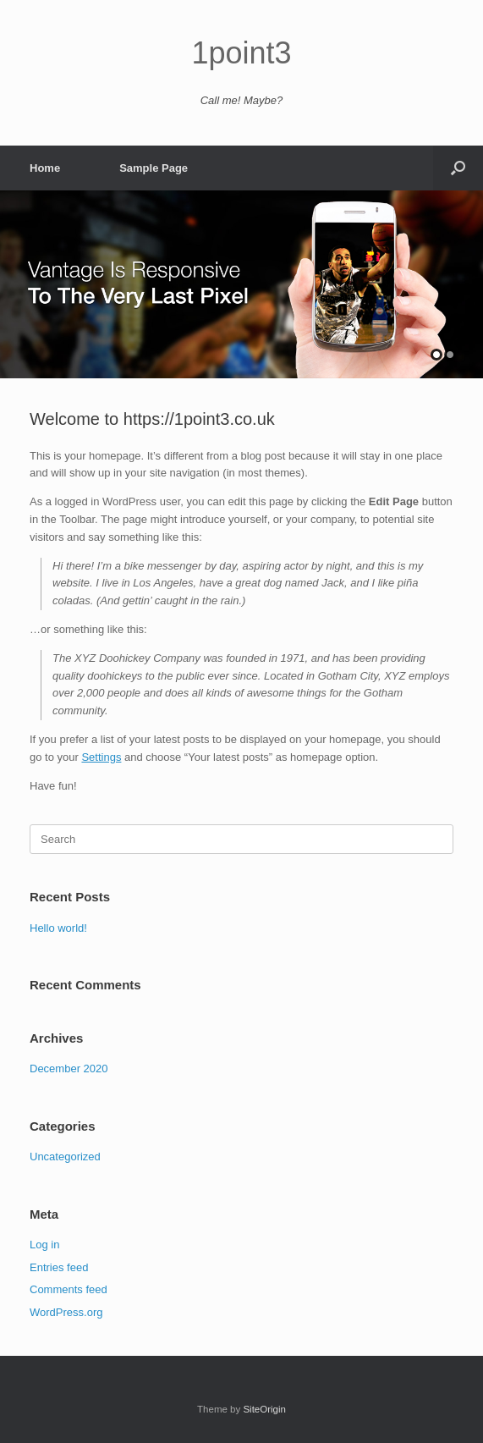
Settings (101, 757)
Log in (44, 1244)
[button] (458, 168)
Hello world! (58, 928)
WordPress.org (66, 1312)
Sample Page (153, 168)
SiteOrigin (264, 1409)
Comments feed (68, 1289)
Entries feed (59, 1267)
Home (45, 168)
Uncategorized (65, 1156)
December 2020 (69, 1068)
